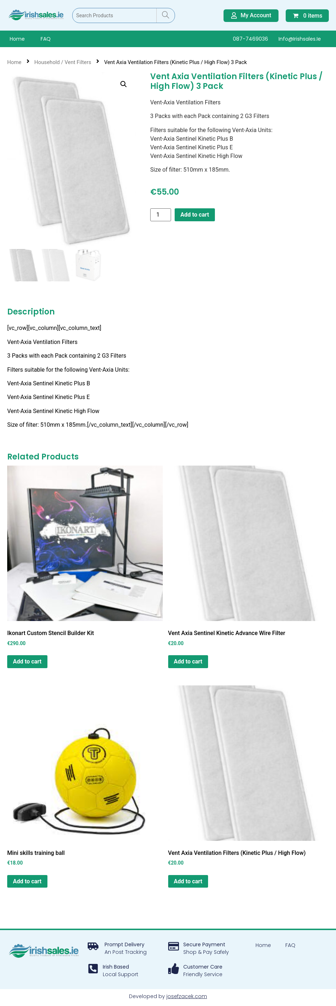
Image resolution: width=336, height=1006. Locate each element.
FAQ (46, 38)
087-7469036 (250, 38)
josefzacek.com (186, 997)
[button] (123, 84)
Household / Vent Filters (62, 62)
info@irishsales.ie (300, 38)
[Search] (165, 15)
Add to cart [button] (27, 662)
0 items (307, 15)
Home (17, 38)
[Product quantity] (160, 214)
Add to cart (194, 214)
